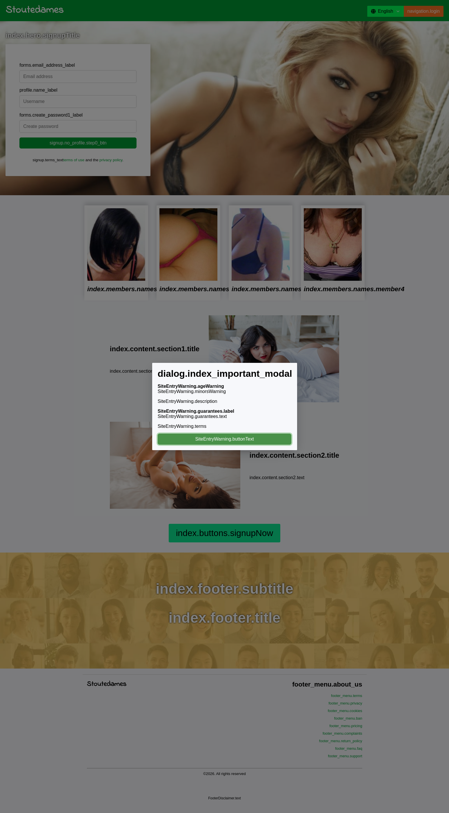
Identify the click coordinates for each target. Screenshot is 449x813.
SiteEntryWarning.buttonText (224, 439)
